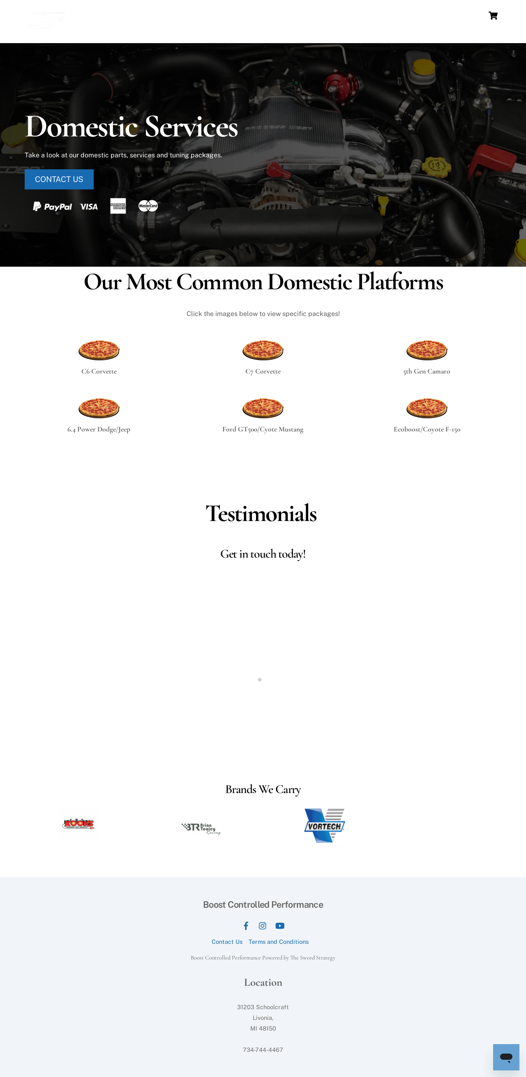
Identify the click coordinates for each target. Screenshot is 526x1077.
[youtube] (280, 924)
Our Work (372, 15)
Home (207, 15)
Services (274, 15)
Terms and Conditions (279, 941)
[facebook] (246, 924)
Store (402, 15)
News (341, 15)
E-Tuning (463, 15)
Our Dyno (238, 15)
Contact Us (227, 941)
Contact (430, 15)
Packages (310, 15)
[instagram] (263, 924)
